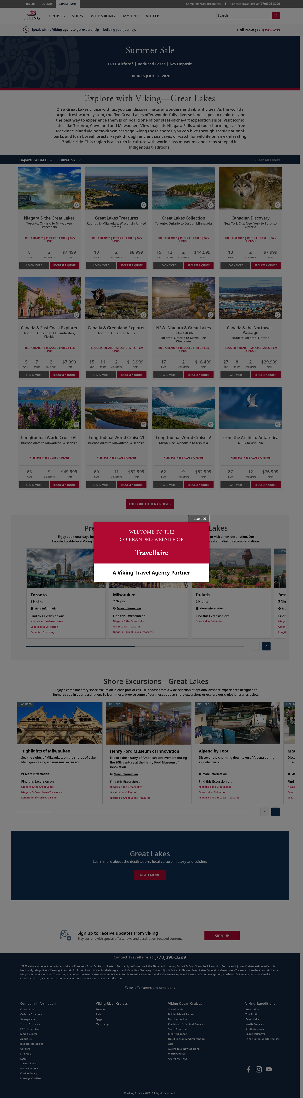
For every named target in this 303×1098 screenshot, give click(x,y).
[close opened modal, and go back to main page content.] (198, 518)
